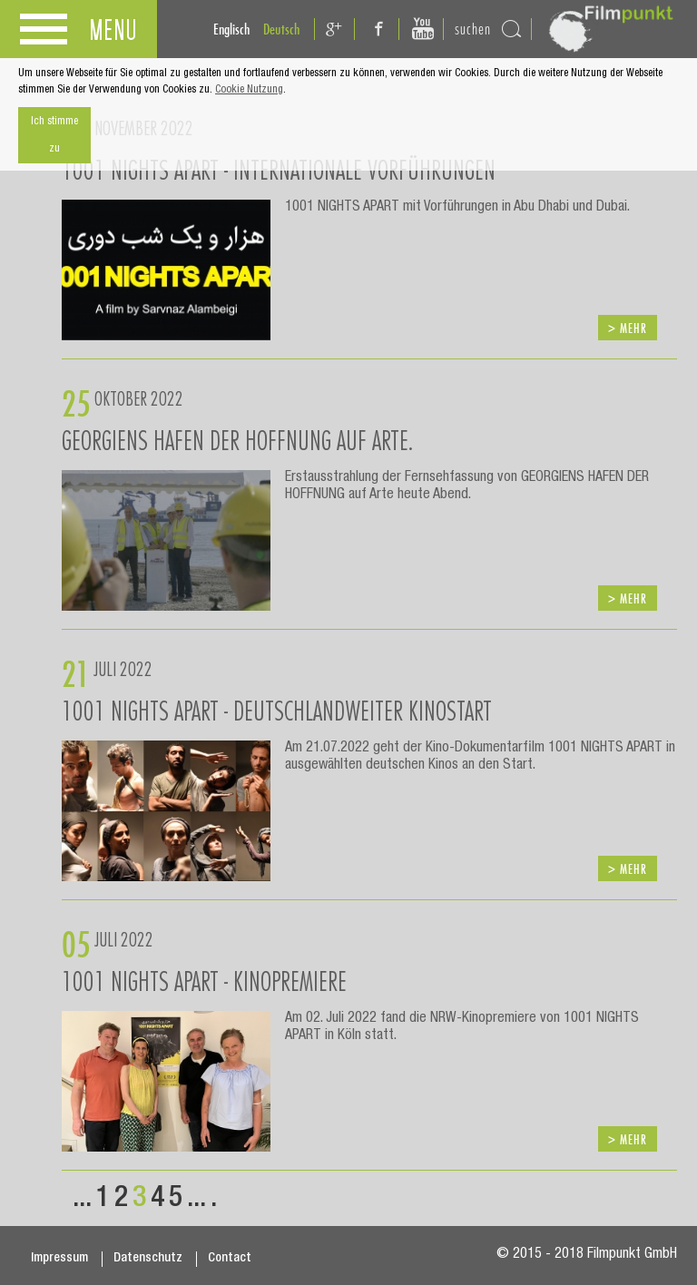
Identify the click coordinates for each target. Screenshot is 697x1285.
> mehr (627, 328)
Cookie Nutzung (249, 89)
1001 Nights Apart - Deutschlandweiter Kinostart (277, 710)
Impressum (59, 1258)
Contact (229, 1258)
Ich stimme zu (54, 135)
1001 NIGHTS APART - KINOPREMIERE (204, 981)
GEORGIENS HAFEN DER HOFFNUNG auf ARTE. (237, 440)
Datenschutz (147, 1258)
